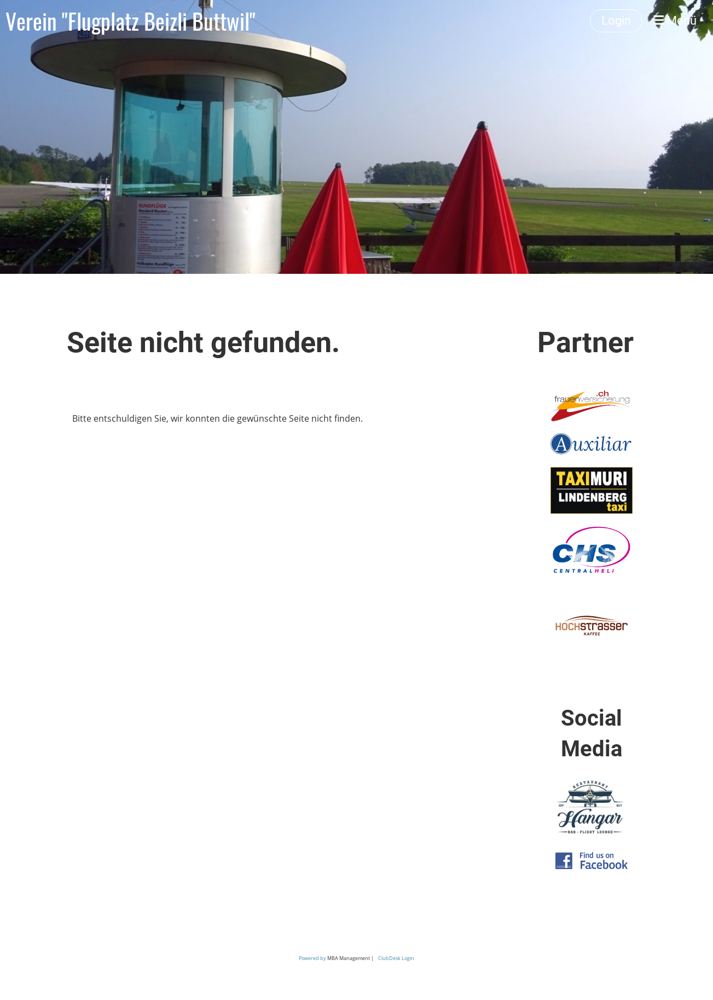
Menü (675, 20)
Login (616, 20)
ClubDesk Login (396, 958)
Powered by (313, 958)
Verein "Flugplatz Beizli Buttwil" (130, 20)
